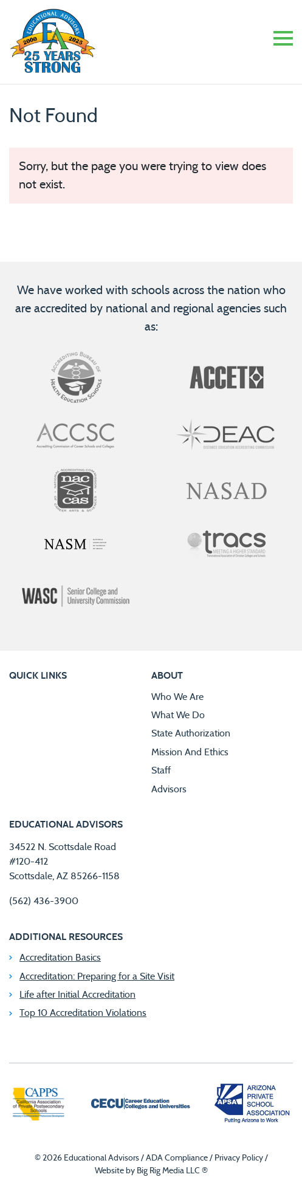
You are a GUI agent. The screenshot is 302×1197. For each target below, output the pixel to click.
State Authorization (190, 733)
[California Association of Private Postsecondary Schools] (38, 1105)
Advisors (169, 789)
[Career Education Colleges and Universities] (140, 1105)
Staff (161, 770)
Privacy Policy (238, 1158)
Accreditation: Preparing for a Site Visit (96, 976)
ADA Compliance (177, 1158)
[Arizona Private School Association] (252, 1105)
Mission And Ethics (189, 752)
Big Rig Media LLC (168, 1171)
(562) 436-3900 (43, 901)
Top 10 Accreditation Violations (82, 1013)
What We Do (178, 715)
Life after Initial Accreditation (77, 995)
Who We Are (177, 697)
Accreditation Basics (60, 957)
